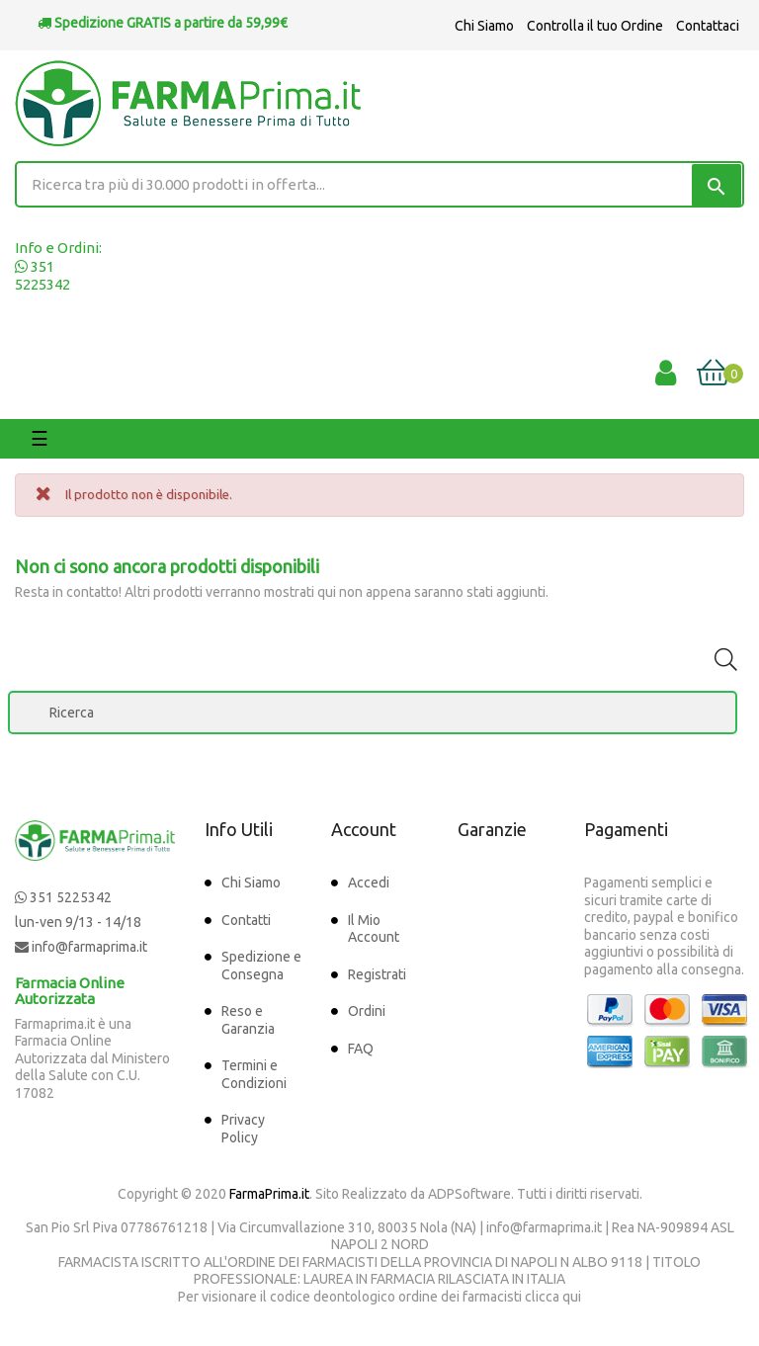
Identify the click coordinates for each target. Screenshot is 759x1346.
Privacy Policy (243, 1128)
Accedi (368, 882)
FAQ (361, 1048)
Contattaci (707, 26)
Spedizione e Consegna (261, 965)
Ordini (366, 1011)
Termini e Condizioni (254, 1074)
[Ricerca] (372, 712)
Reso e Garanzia (248, 1020)
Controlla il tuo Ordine (595, 26)
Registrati (377, 974)
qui (571, 1296)
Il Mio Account (373, 929)
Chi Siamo (484, 26)
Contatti (246, 920)
